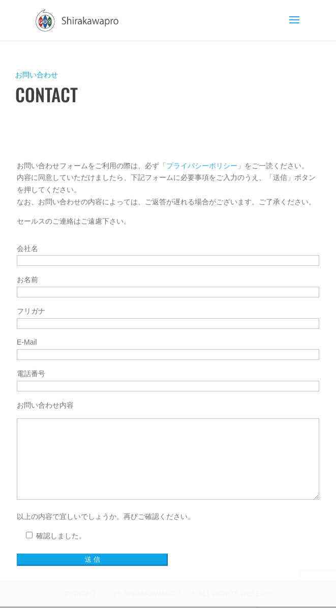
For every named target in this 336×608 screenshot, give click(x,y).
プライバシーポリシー (201, 226)
